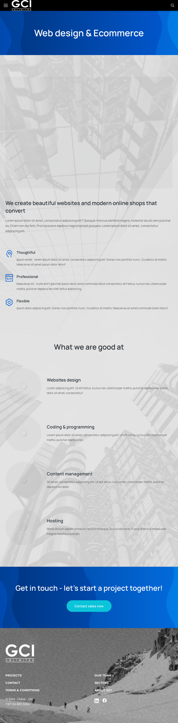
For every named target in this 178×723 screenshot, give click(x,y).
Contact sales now (89, 606)
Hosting (55, 521)
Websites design (64, 380)
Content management (70, 474)
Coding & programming (70, 427)
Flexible (23, 301)
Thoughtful (26, 252)
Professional (27, 276)
